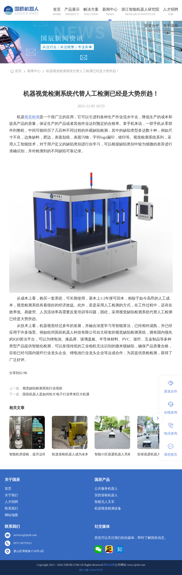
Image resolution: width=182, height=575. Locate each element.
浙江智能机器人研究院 (140, 9)
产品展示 (72, 9)
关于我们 (11, 495)
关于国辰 (170, 26)
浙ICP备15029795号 (91, 570)
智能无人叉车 (104, 502)
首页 (57, 9)
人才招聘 (170, 9)
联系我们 (11, 508)
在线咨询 (170, 407)
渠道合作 (151, 26)
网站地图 (11, 515)
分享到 (14, 373)
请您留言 (170, 450)
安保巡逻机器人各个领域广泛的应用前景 (155, 454)
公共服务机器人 (106, 488)
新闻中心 (110, 9)
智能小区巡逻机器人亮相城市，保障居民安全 (112, 454)
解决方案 (91, 9)
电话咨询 (170, 429)
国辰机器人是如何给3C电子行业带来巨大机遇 (56, 394)
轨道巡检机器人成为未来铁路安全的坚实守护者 (69, 454)
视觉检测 (32, 117)
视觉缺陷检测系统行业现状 (42, 388)
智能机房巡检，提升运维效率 (27, 454)
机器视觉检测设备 (108, 508)
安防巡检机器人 (106, 495)
